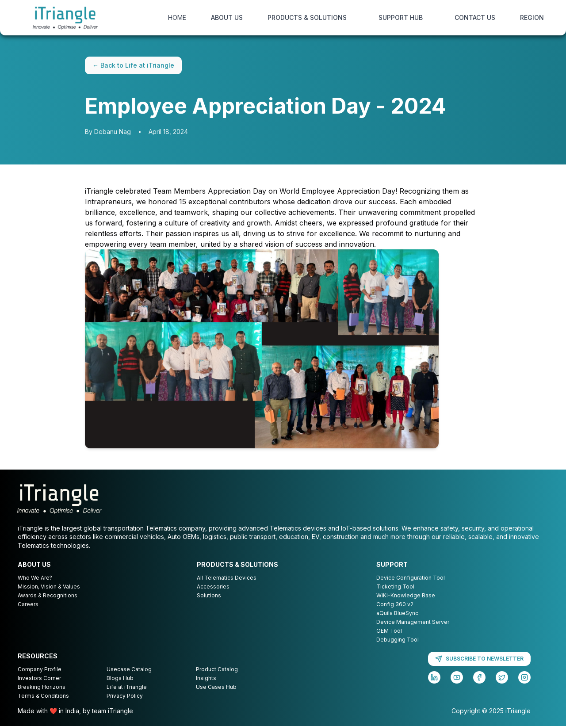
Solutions (209, 595)
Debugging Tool (397, 639)
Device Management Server (412, 622)
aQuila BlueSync (397, 613)
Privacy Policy (125, 695)
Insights (206, 678)
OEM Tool (389, 630)
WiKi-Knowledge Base (405, 595)
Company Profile (39, 669)
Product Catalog (217, 669)
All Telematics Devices (226, 577)
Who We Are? (35, 577)
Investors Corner (39, 678)
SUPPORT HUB (401, 17)
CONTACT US (475, 17)
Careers (28, 604)
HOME (177, 17)
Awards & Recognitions (47, 595)
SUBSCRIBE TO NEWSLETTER (479, 658)
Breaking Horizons (41, 687)
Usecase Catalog (129, 669)
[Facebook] (479, 677)
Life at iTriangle (127, 687)
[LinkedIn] (434, 677)
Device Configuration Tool (410, 577)
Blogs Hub (120, 678)
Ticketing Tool (395, 586)
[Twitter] (502, 677)
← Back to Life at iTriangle (133, 65)
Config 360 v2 (394, 604)
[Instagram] (524, 677)
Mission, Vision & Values (49, 586)
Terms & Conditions (43, 695)
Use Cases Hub (216, 687)
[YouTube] (457, 677)
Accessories (213, 586)
